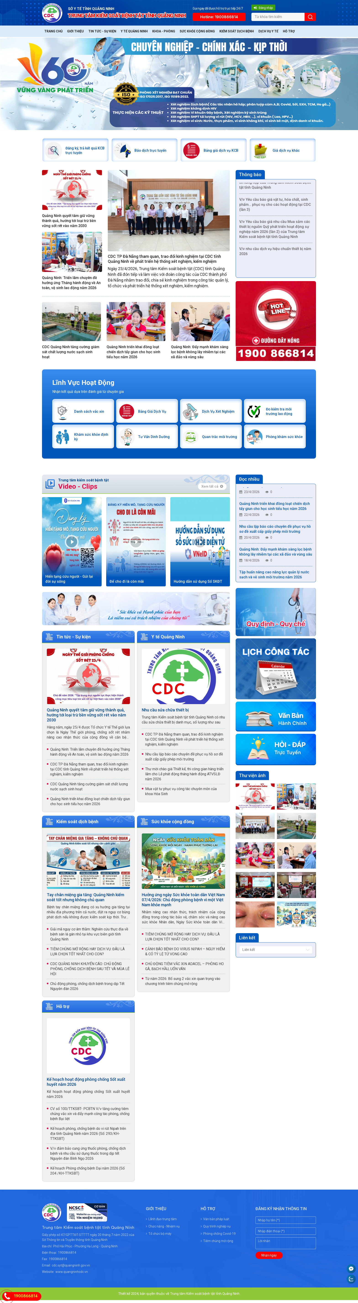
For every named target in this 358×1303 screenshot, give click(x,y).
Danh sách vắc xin (90, 413)
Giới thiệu (75, 31)
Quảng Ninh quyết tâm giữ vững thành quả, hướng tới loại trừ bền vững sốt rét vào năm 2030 (69, 222)
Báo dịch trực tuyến (152, 151)
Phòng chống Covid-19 (218, 1236)
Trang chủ (53, 31)
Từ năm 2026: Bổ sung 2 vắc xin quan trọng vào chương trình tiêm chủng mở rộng (182, 984)
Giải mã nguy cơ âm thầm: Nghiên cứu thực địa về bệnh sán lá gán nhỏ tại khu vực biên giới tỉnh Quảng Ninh (89, 937)
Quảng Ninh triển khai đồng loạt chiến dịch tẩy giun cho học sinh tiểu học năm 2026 (133, 353)
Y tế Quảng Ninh (134, 31)
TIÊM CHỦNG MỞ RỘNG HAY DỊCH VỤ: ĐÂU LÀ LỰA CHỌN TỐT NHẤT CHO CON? (87, 954)
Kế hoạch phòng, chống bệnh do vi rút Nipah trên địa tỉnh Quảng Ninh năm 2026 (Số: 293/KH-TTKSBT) (88, 1136)
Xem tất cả (212, 489)
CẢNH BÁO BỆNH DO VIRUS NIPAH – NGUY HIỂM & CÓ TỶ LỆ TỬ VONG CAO (185, 954)
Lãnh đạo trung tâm (161, 1222)
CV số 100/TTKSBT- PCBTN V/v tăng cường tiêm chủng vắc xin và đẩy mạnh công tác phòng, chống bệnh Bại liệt (89, 1117)
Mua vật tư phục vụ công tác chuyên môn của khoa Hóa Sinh (181, 794)
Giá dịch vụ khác (287, 151)
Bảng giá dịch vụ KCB (222, 151)
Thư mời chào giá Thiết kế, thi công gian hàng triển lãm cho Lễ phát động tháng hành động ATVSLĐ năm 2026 (184, 777)
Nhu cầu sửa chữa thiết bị (165, 712)
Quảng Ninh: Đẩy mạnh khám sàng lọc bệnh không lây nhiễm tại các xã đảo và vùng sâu (199, 353)
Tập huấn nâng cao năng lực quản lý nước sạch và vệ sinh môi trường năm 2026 (274, 578)
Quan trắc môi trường (214, 439)
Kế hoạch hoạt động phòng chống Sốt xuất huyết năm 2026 (86, 1085)
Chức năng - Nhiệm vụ (163, 1229)
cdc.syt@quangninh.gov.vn (71, 1268)
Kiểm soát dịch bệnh (236, 31)
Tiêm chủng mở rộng (217, 1244)
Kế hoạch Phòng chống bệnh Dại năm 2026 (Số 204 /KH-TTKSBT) (87, 1173)
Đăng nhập (263, 7)
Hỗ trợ (289, 31)
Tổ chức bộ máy (158, 1236)
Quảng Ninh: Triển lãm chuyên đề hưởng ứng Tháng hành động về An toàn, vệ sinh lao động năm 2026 (71, 284)
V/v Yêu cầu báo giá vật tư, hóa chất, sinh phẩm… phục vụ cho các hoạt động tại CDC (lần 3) (275, 207)
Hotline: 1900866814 (219, 17)
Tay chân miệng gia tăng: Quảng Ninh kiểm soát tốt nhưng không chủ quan (85, 900)
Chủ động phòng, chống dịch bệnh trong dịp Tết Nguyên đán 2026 (87, 989)
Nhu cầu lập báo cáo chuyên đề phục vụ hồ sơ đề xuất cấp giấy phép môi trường (184, 759)
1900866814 (67, 1255)
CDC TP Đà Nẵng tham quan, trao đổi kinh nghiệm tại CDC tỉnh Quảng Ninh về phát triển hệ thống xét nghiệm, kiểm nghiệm (164, 260)
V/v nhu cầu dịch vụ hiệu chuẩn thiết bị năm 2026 (275, 253)
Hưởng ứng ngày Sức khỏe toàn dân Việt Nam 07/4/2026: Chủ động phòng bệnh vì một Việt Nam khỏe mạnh (183, 902)
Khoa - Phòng (163, 31)
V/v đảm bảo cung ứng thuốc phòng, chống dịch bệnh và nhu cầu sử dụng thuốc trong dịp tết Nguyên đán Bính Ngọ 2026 (88, 1156)
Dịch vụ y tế (268, 31)
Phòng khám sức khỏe (281, 439)
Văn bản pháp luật (215, 1222)
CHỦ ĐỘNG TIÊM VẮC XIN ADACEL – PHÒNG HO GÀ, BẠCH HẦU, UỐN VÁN (184, 969)
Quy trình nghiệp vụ (216, 1229)
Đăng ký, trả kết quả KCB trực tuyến (82, 150)
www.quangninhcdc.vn (71, 1275)
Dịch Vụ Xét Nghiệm (219, 413)
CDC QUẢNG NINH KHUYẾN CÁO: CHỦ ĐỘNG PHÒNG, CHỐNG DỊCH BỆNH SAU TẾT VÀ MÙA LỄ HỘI (89, 971)
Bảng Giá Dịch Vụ (153, 413)
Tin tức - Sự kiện (102, 31)
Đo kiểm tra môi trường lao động (280, 412)
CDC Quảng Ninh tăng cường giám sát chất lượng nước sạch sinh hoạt (70, 353)
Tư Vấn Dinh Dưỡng (155, 439)
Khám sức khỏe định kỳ (88, 439)
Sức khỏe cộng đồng (197, 31)
